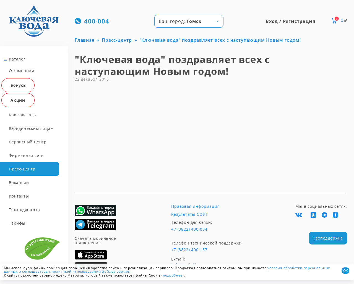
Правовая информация (195, 206)
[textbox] (189, 21)
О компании (21, 70)
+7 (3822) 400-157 (189, 250)
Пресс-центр (22, 169)
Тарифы (17, 223)
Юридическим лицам (31, 128)
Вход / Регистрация (290, 21)
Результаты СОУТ (189, 214)
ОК (345, 270)
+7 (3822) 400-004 (189, 229)
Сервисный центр (28, 141)
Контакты (19, 196)
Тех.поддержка (24, 209)
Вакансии (19, 182)
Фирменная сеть (26, 155)
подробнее (173, 275)
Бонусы (19, 85)
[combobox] (188, 21)
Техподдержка (328, 238)
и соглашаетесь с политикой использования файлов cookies (74, 271)
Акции (18, 100)
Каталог (17, 59)
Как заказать (22, 114)
